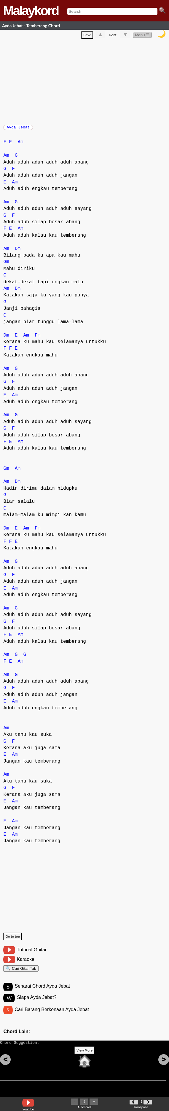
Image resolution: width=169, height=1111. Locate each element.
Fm (37, 338)
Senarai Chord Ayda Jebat (42, 991)
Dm (17, 252)
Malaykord (30, 10)
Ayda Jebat (18, 129)
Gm (6, 265)
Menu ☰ (142, 36)
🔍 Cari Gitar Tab (21, 972)
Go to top (12, 939)
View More (84, 1059)
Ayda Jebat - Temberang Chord (31, 25)
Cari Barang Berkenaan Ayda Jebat (52, 1016)
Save (87, 36)
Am (20, 145)
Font (113, 36)
